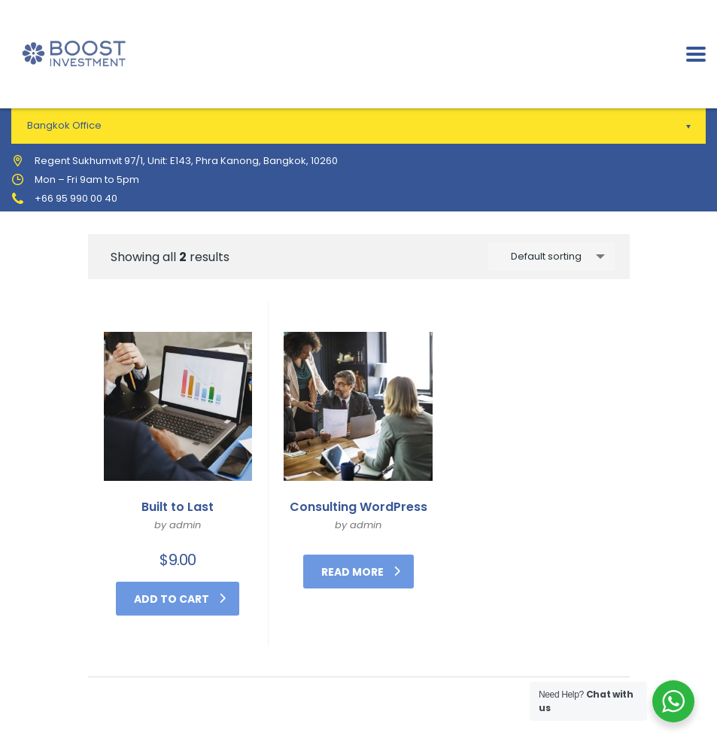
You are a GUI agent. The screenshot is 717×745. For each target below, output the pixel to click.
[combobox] (551, 256)
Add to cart (180, 599)
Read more (360, 571)
